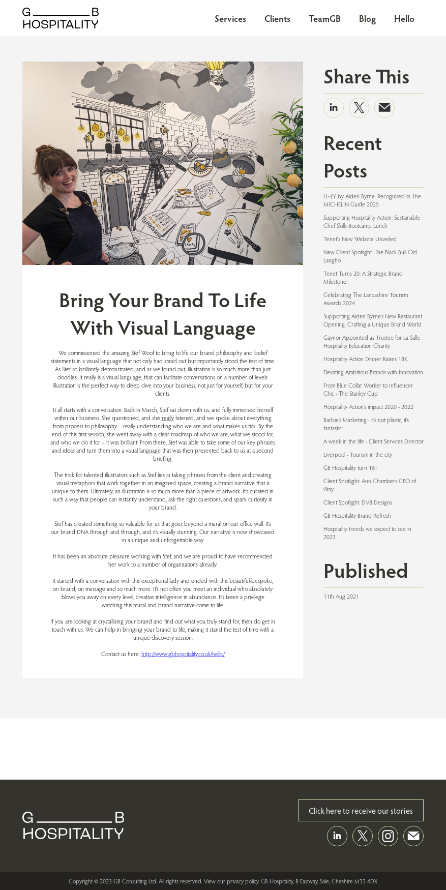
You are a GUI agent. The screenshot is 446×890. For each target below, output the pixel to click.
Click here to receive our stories (361, 810)
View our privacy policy (231, 881)
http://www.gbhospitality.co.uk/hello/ (183, 653)
